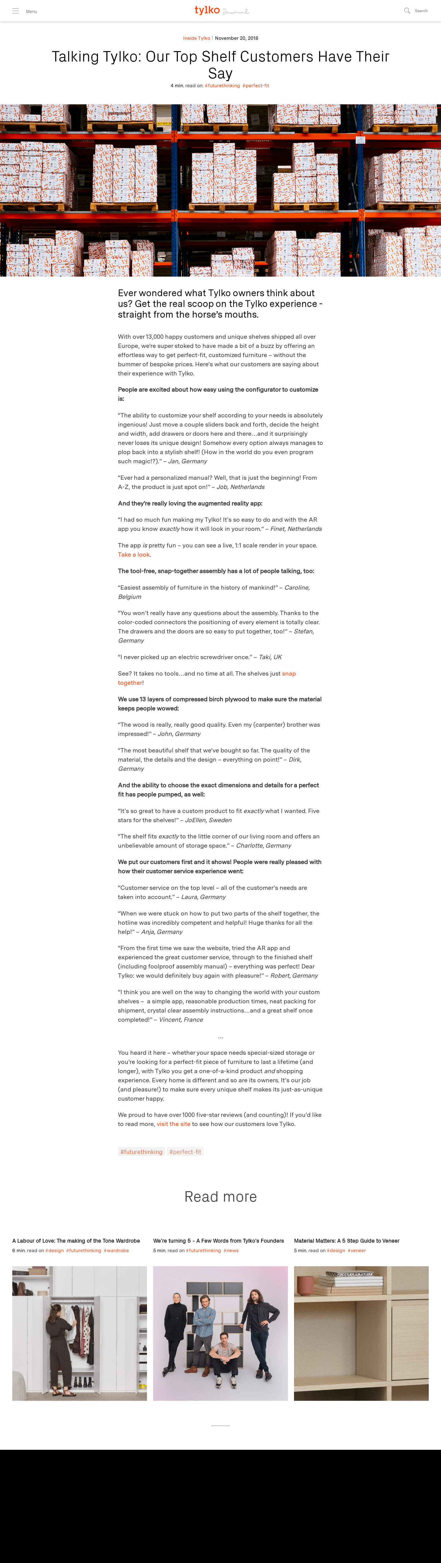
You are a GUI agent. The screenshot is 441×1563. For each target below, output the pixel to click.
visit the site (173, 1124)
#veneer (357, 1250)
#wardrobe (116, 1250)
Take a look (134, 554)
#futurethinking (222, 85)
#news (231, 1250)
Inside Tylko (196, 38)
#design (54, 1250)
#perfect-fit (256, 85)
